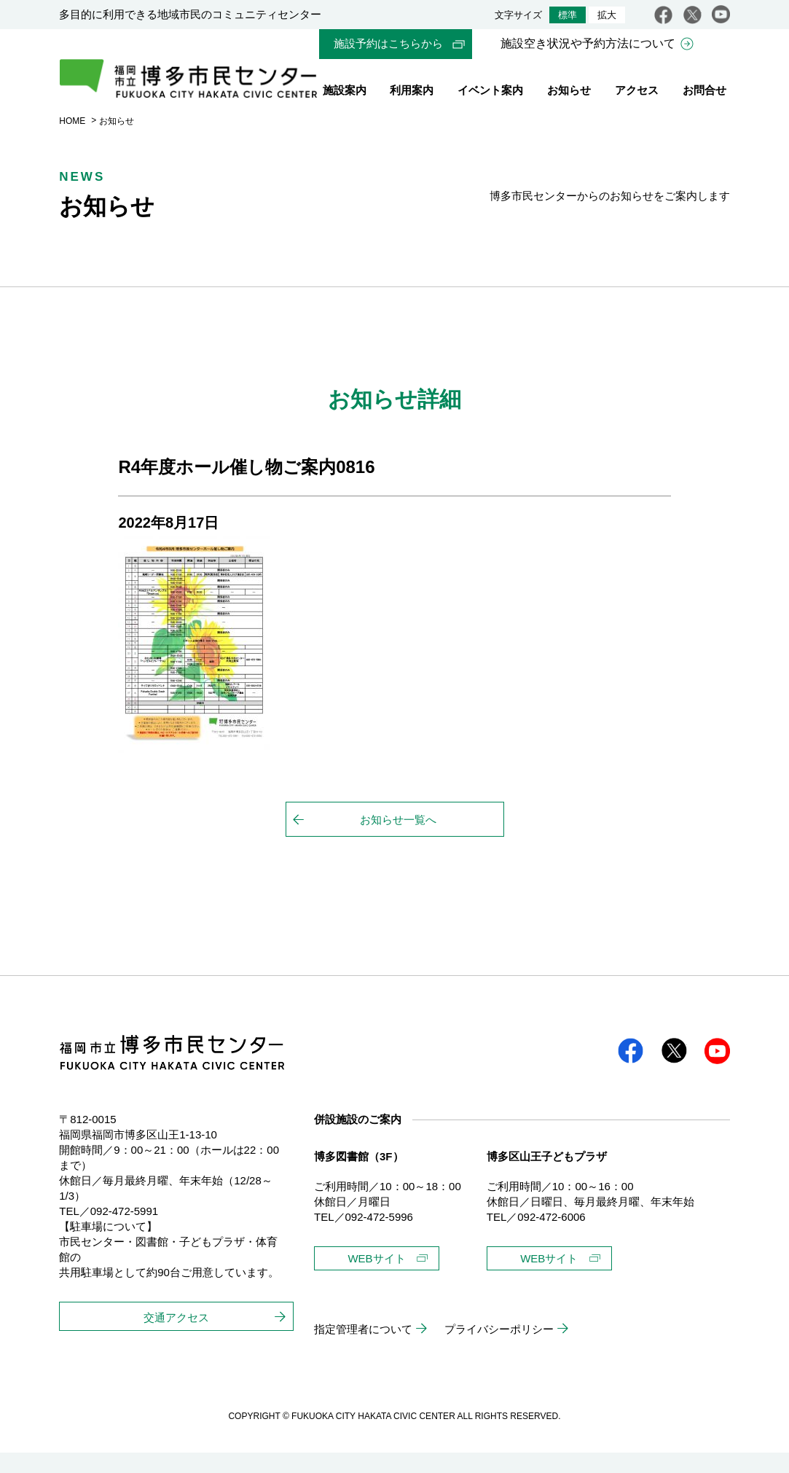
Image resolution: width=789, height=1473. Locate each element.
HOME (72, 141)
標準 (567, 14)
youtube (721, 14)
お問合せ (704, 93)
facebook (663, 14)
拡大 (606, 14)
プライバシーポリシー (499, 1349)
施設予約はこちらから (388, 44)
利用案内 (411, 93)
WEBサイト (376, 1279)
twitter (692, 14)
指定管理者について (363, 1349)
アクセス (637, 93)
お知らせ (569, 93)
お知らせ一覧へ (398, 840)
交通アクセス (176, 1338)
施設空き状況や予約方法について (588, 44)
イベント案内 (490, 93)
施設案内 (344, 93)
